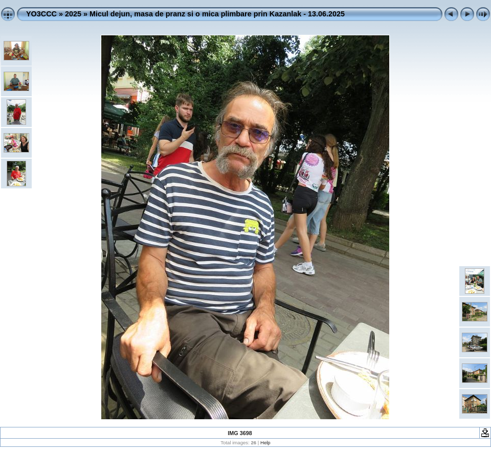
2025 (73, 14)
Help (265, 442)
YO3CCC (41, 14)
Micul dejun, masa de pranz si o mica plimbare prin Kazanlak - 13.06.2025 (217, 14)
